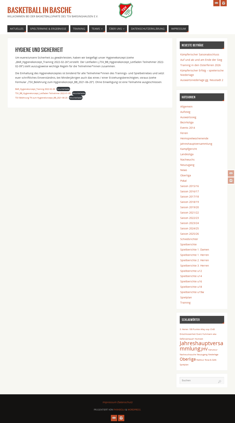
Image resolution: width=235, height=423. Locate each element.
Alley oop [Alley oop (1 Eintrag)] (204, 329)
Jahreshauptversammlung (196, 143)
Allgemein (186, 106)
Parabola (119, 409)
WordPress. (134, 409)
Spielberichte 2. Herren (194, 260)
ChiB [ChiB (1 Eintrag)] (212, 329)
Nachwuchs (187, 159)
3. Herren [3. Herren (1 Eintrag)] (184, 329)
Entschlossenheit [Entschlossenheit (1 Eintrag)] (188, 334)
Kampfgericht (188, 149)
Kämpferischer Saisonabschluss (199, 54)
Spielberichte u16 (191, 281)
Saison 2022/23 (189, 218)
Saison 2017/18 (189, 196)
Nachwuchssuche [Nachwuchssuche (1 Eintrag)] (188, 354)
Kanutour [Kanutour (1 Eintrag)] (212, 349)
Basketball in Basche (39, 10)
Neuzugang (187, 165)
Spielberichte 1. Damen (194, 249)
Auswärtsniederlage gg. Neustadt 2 (201, 80)
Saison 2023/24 (189, 223)
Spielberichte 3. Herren (194, 265)
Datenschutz (125, 402)
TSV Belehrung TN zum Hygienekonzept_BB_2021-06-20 (41, 97)
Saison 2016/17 (189, 191)
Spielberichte (188, 244)
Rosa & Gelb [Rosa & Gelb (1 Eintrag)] (210, 360)
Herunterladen (63, 89)
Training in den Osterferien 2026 (200, 65)
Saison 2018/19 (189, 202)
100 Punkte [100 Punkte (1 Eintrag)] (194, 329)
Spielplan (186, 297)
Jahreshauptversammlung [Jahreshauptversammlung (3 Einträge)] (201, 345)
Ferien (184, 133)
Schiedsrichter (189, 239)
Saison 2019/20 (189, 207)
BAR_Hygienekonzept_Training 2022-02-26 (35, 89)
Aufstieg (185, 112)
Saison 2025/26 (189, 233)
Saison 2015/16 (189, 186)
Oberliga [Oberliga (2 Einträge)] (188, 359)
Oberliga (185, 175)
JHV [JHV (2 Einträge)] (204, 349)
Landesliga (187, 154)
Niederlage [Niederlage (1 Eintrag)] (213, 354)
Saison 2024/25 (189, 228)
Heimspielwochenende (194, 138)
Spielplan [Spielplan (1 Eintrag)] (184, 364)
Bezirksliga (187, 122)
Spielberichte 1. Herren (194, 255)
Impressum (109, 402)
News (183, 170)
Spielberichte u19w (192, 292)
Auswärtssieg (188, 117)
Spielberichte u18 (191, 286)
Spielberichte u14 (191, 276)
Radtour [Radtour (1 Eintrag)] (200, 360)
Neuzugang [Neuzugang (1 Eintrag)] (202, 354)
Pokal (183, 180)
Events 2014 (187, 127)
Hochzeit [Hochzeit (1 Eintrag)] (199, 339)
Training (185, 302)
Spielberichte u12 (191, 271)
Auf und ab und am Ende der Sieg (201, 59)
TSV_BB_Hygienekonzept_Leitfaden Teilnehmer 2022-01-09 (42, 93)
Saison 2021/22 (189, 212)
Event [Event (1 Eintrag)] (199, 334)
